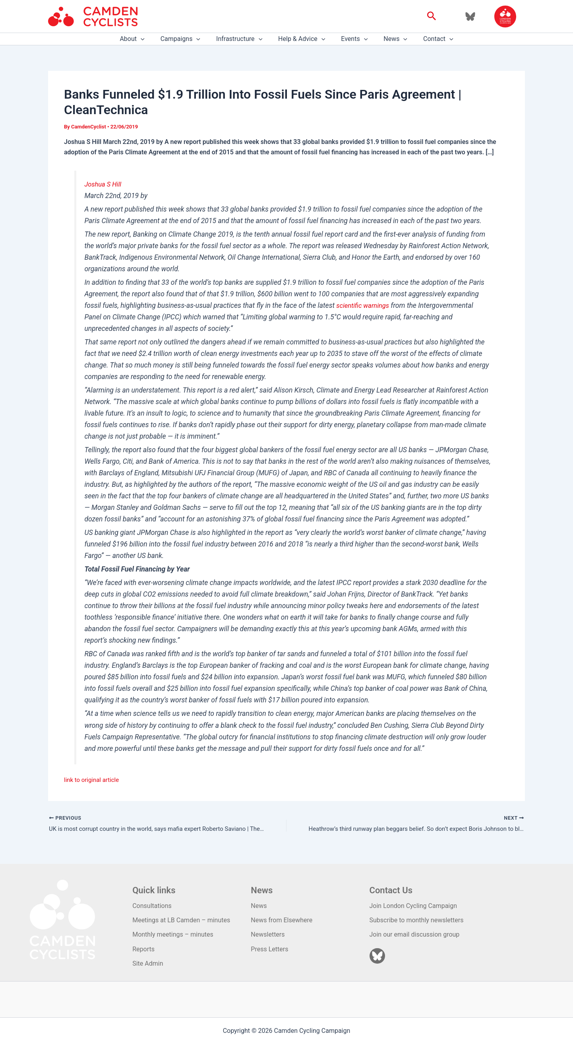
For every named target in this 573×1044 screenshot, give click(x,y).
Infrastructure (242, 39)
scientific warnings (364, 305)
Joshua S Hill (104, 184)
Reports (143, 949)
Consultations (152, 906)
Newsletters (268, 934)
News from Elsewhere (281, 920)
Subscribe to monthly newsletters (417, 920)
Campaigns (187, 39)
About (141, 39)
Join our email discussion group (415, 934)
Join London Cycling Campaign (413, 906)
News (389, 39)
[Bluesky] (470, 16)
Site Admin (147, 963)
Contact (429, 39)
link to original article (93, 779)
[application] (150, 39)
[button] (432, 16)
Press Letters (269, 949)
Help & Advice (301, 39)
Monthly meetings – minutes (172, 934)
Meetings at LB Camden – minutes (181, 920)
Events (351, 39)
